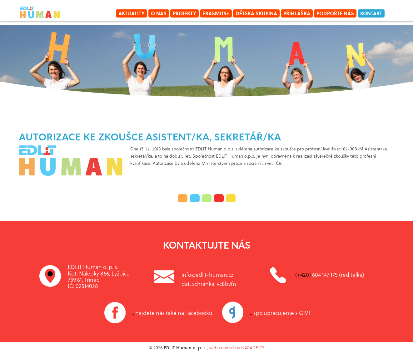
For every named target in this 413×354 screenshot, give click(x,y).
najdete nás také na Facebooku (172, 313)
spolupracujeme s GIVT (280, 313)
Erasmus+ (215, 13)
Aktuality (131, 13)
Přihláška (296, 13)
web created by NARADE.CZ (236, 347)
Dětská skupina (256, 13)
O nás (159, 13)
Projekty (184, 13)
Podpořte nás (335, 13)
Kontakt (371, 13)
